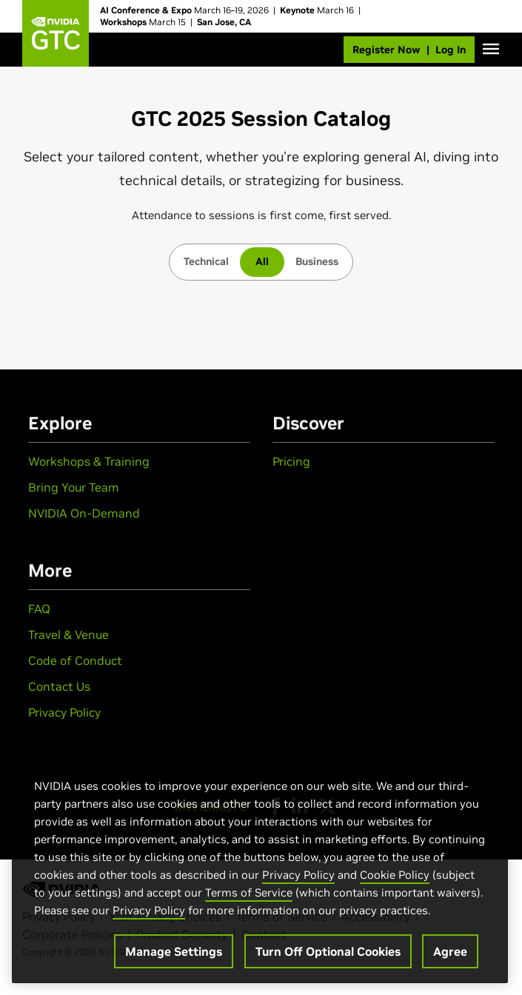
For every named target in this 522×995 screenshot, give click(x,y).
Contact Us (59, 686)
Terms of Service (248, 892)
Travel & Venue (68, 634)
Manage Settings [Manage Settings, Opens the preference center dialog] (173, 951)
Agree (450, 951)
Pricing (291, 461)
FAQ (39, 608)
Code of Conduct (75, 660)
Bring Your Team (73, 487)
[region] (260, 865)
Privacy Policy (64, 712)
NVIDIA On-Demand (84, 513)
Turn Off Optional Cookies (328, 951)
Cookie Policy (394, 875)
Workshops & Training (89, 461)
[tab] (206, 262)
